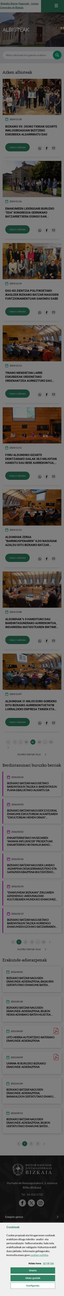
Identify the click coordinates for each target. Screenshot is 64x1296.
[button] (44, 1263)
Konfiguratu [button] (40, 1285)
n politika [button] (39, 1255)
